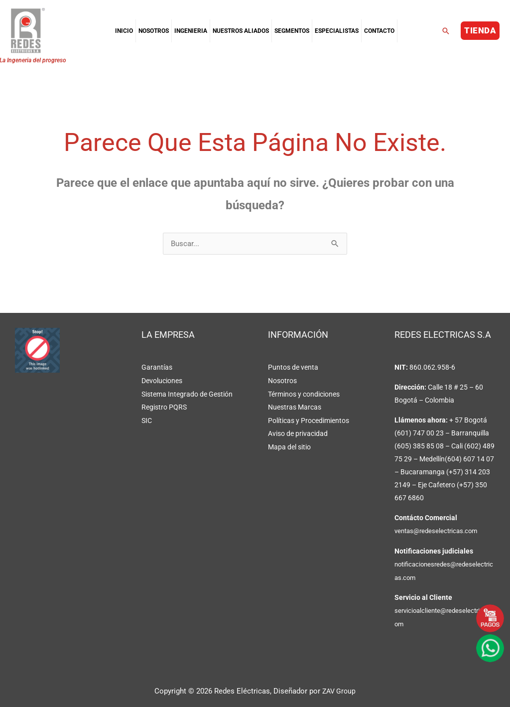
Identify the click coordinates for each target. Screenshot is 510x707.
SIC (146, 420)
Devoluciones (161, 381)
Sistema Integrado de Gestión (187, 394)
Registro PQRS (164, 407)
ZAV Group (339, 690)
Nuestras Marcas (294, 407)
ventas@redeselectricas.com (439, 531)
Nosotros (282, 381)
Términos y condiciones (304, 394)
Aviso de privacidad (298, 432)
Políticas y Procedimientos (308, 420)
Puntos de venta (293, 368)
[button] (445, 30)
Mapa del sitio (289, 445)
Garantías (156, 368)
